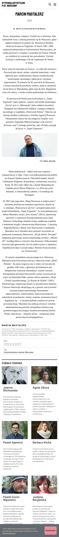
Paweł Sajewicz (13, 444)
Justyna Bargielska (39, 500)
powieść (21, 354)
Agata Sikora (41, 389)
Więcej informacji (9, 533)
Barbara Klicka (42, 444)
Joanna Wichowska (10, 391)
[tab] (50, 4)
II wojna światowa (10, 354)
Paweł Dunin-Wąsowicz (11, 500)
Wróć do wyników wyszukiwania (31, 29)
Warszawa (29, 354)
